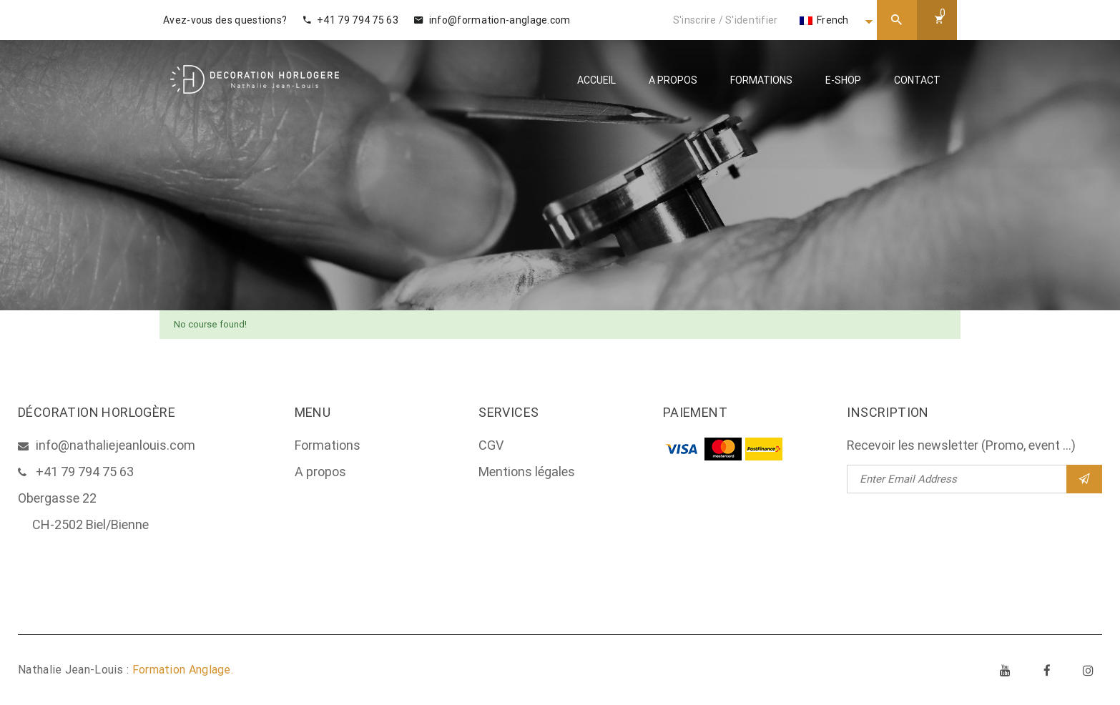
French (824, 20)
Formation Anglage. (182, 669)
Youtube (1005, 670)
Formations (761, 80)
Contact (917, 80)
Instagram (1088, 670)
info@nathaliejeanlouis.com (115, 445)
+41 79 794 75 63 (350, 20)
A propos (673, 80)
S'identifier (751, 20)
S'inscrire (695, 20)
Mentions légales (526, 471)
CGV (490, 445)
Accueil (596, 80)
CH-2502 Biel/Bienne (90, 524)
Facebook (1047, 670)
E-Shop (843, 80)
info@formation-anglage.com (492, 20)
